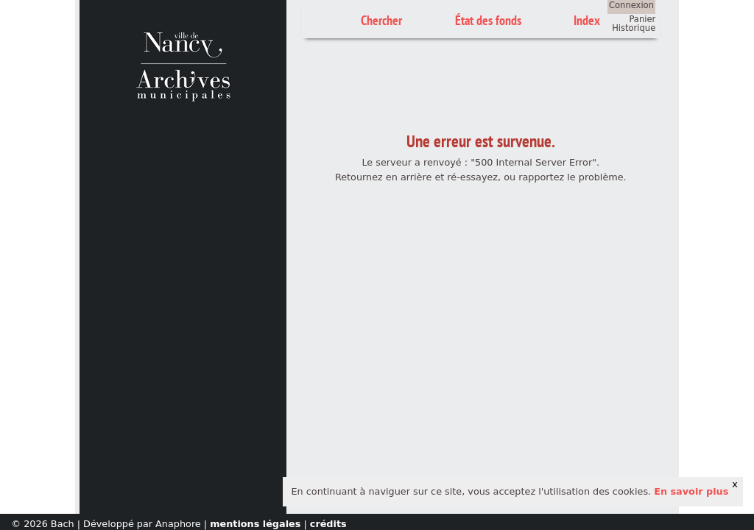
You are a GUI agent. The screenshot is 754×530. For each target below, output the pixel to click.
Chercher (381, 20)
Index (587, 20)
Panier (642, 19)
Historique (633, 28)
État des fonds (488, 20)
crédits (328, 523)
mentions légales (255, 523)
